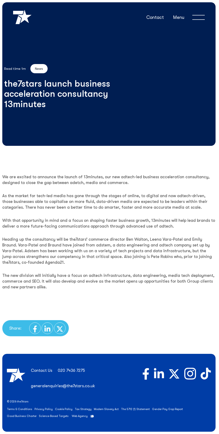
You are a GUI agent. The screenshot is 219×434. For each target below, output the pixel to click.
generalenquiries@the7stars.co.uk (63, 386)
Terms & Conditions (19, 409)
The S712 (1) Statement (135, 409)
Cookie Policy (63, 409)
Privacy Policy (44, 409)
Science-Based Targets (54, 416)
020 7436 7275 (71, 370)
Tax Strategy (83, 409)
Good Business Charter (22, 416)
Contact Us (41, 370)
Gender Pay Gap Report (167, 409)
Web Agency (80, 416)
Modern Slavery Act (106, 409)
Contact (155, 17)
